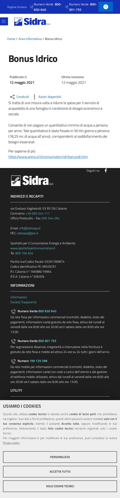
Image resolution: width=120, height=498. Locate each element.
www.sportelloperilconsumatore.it (32, 248)
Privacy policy (11, 442)
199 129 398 (38, 360)
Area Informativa (30, 38)
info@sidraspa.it (30, 228)
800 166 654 (24, 253)
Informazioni (18, 297)
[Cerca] (110, 21)
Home (11, 38)
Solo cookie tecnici (60, 486)
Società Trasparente (23, 302)
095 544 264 (50, 218)
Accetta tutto (60, 471)
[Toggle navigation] (3, 21)
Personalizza (60, 457)
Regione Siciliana (17, 7)
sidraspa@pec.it (27, 233)
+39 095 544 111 (38, 213)
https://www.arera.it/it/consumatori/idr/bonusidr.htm (48, 156)
